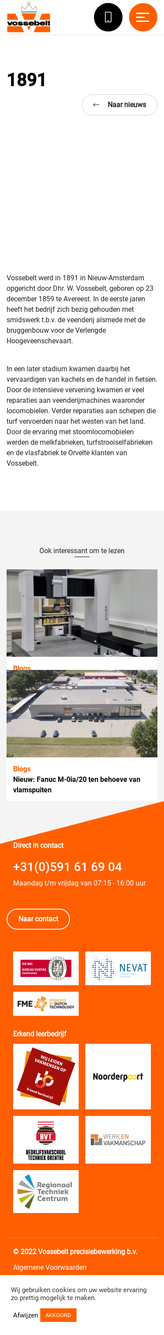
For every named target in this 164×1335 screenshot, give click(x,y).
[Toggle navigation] (143, 17)
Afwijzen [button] (25, 1315)
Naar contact (38, 919)
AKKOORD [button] (58, 1315)
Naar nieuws (119, 105)
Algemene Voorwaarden (50, 1267)
